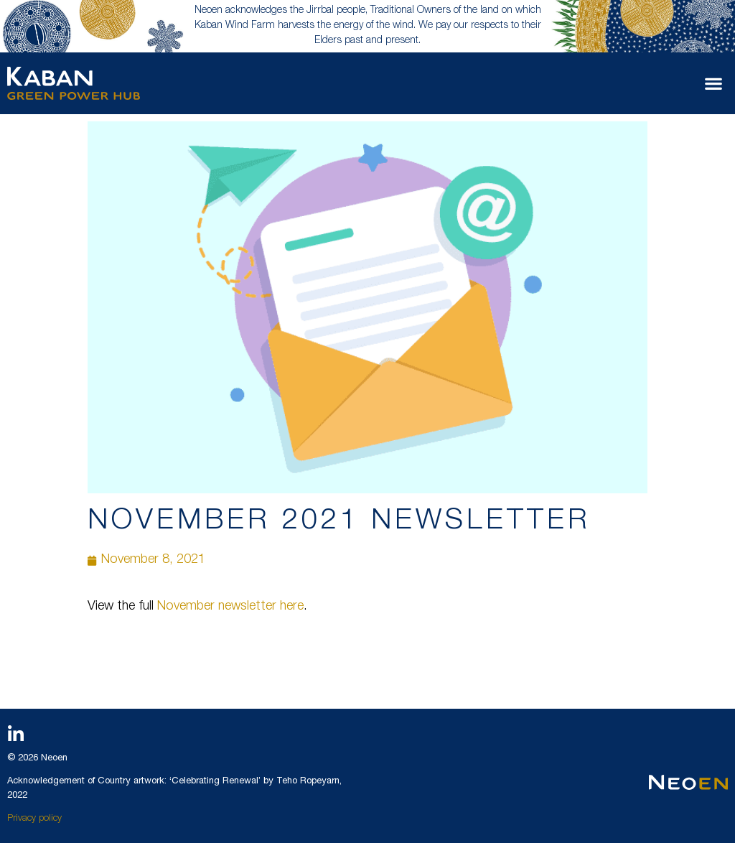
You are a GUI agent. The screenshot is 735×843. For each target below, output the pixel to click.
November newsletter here (230, 606)
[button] (714, 84)
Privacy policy (34, 819)
